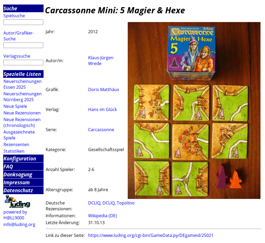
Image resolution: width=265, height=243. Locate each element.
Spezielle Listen (22, 74)
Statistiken (13, 151)
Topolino (126, 203)
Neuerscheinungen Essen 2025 (22, 84)
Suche (10, 8)
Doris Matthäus (103, 89)
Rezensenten (16, 144)
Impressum (16, 182)
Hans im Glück (102, 109)
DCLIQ (94, 203)
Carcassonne (101, 130)
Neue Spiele (15, 106)
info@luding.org (19, 224)
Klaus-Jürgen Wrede (100, 60)
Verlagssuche (16, 56)
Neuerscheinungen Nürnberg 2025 (22, 97)
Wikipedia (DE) (102, 216)
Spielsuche (14, 16)
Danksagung (17, 174)
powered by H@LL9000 (15, 215)
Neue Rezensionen (22, 113)
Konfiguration (19, 158)
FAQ (8, 166)
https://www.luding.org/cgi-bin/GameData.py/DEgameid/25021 (150, 235)
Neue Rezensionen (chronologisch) (22, 122)
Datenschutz (18, 190)
